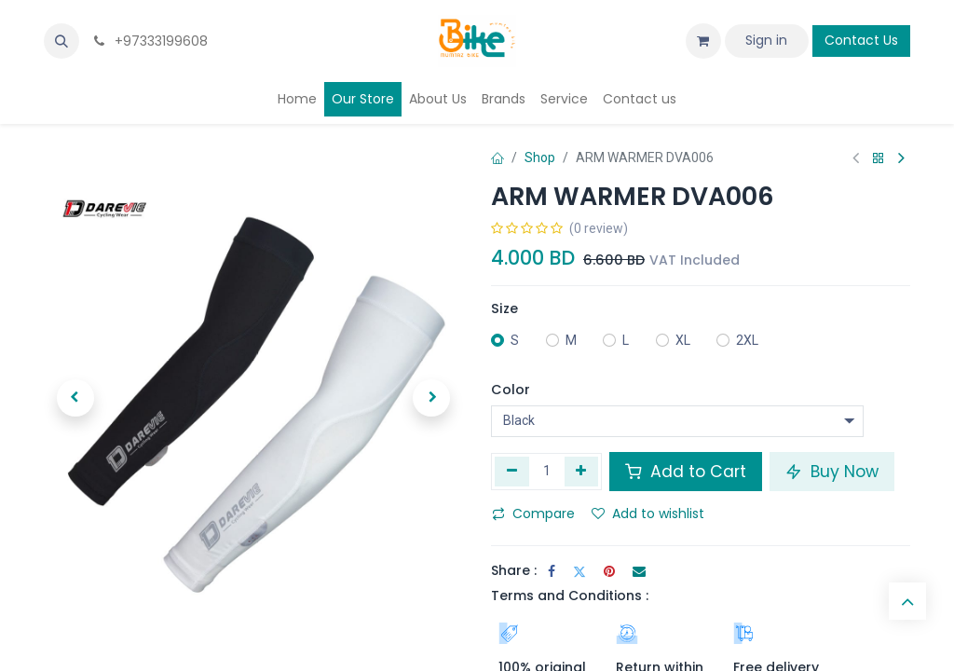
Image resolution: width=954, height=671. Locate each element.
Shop (540, 157)
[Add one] (582, 471)
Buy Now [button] (832, 471)
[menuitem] (297, 99)
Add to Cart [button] (685, 471)
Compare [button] (533, 513)
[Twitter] (579, 571)
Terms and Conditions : (569, 595)
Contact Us (861, 40)
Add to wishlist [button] (648, 513)
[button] (61, 41)
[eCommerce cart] (703, 41)
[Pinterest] (609, 571)
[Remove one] (512, 471)
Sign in (766, 40)
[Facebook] (551, 571)
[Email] (639, 571)
